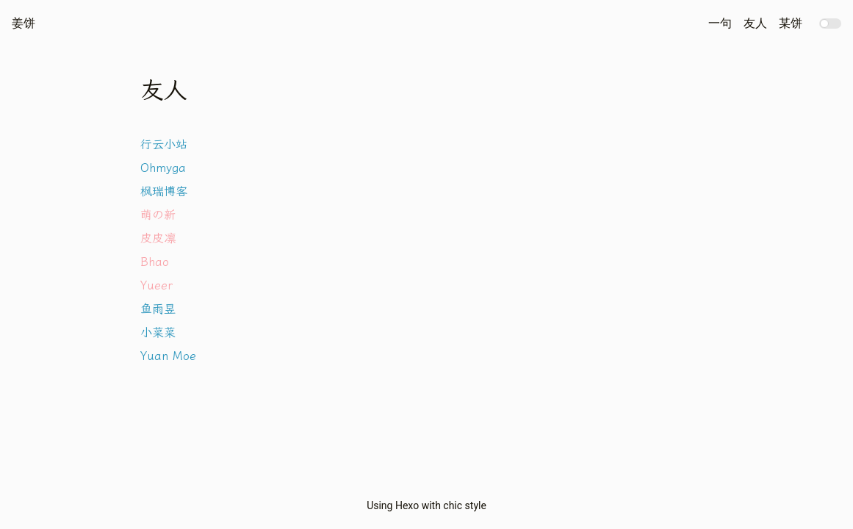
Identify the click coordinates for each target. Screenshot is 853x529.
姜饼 (23, 23)
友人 (755, 23)
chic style (464, 505)
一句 (720, 23)
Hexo (407, 505)
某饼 (790, 23)
